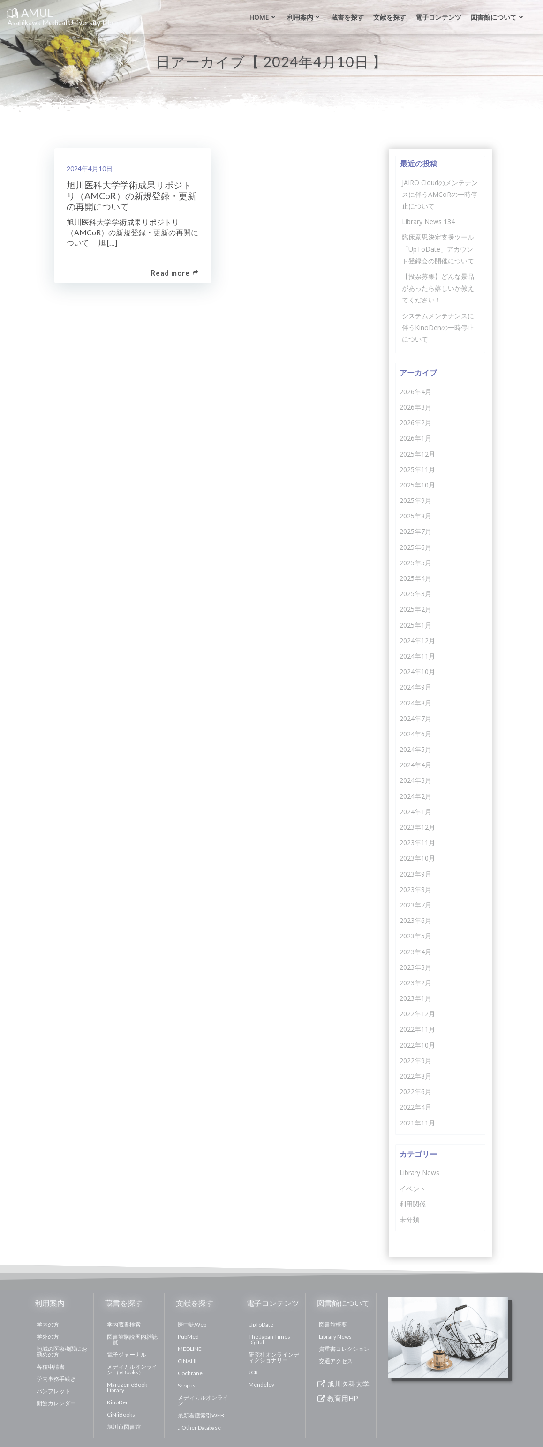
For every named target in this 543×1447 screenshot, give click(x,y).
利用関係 (412, 1203)
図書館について (497, 17)
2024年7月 (415, 717)
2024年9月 (415, 686)
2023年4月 (415, 950)
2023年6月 (415, 919)
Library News (419, 1172)
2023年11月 (417, 842)
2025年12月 (417, 453)
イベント (412, 1187)
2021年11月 (417, 1121)
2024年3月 (415, 779)
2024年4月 (415, 764)
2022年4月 (415, 1106)
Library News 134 (427, 221)
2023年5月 (415, 935)
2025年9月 (415, 499)
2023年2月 (415, 981)
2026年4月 (415, 390)
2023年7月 (415, 904)
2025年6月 (415, 546)
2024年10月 (417, 671)
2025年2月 (415, 608)
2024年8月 (415, 701)
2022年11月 (417, 1028)
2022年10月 (417, 1044)
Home (263, 17)
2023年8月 (415, 888)
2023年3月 (415, 966)
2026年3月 (415, 406)
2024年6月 (415, 732)
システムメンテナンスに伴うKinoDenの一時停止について (437, 326)
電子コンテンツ (437, 17)
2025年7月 (415, 530)
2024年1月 (415, 810)
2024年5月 (415, 748)
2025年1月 (415, 624)
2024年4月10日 (91, 169)
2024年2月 (415, 795)
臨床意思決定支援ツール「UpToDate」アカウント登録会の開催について (440, 248)
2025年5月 (415, 561)
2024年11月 (417, 655)
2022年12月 (417, 1013)
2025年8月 (415, 515)
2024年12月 (417, 639)
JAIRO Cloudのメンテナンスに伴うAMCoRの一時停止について (439, 193)
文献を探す (388, 17)
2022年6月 (415, 1091)
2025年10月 (417, 484)
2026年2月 (415, 422)
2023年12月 (417, 826)
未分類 (409, 1218)
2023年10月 (417, 857)
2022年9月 (415, 1059)
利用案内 (303, 17)
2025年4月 (415, 577)
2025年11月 (417, 468)
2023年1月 (415, 997)
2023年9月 (415, 873)
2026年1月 (415, 437)
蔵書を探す (346, 17)
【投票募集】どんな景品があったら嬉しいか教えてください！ (437, 287)
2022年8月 (415, 1075)
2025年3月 (415, 593)
